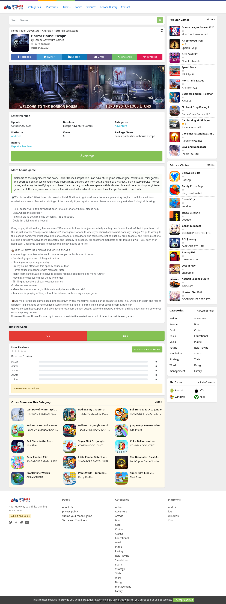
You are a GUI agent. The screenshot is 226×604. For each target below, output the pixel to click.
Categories (34, 7)
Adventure (33, 30)
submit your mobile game (77, 516)
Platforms (52, 7)
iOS (199, 390)
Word (173, 365)
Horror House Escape (66, 30)
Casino (198, 330)
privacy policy (70, 511)
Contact (125, 7)
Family (198, 371)
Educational (201, 336)
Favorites (91, 7)
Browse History (108, 7)
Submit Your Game (20, 515)
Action (173, 318)
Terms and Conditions (74, 520)
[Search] (160, 20)
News (66, 7)
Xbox (199, 397)
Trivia (197, 359)
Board (197, 324)
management (177, 371)
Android (46, 30)
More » (158, 401)
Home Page (18, 30)
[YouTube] (26, 521)
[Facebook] (15, 521)
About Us (67, 507)
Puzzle (198, 341)
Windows (177, 397)
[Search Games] (83, 20)
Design (198, 365)
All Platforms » (206, 382)
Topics (78, 7)
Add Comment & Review (147, 349)
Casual (173, 336)
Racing (173, 347)
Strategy (174, 359)
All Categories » (206, 310)
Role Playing (201, 347)
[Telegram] (20, 521)
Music (173, 341)
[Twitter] (10, 521)
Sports (198, 353)
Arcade (174, 324)
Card (172, 330)
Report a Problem (21, 146)
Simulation (176, 353)
